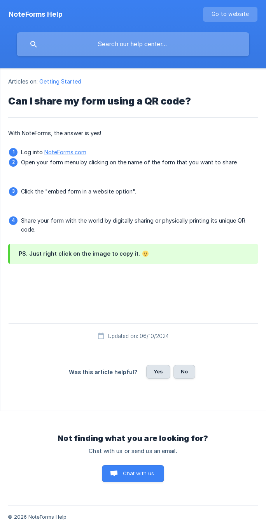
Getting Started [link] (60, 81)
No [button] (184, 371)
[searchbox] (133, 44)
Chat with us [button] (138, 473)
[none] (36, 14)
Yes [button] (158, 371)
